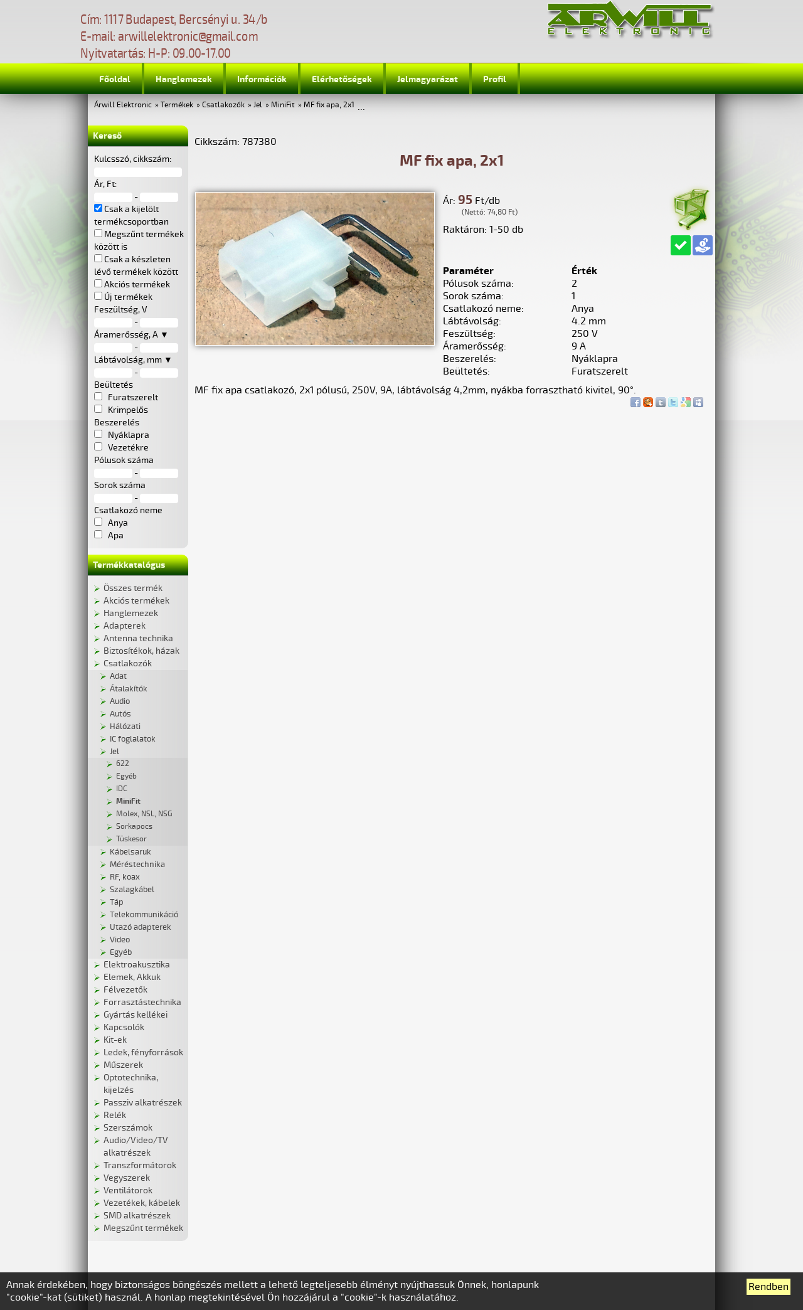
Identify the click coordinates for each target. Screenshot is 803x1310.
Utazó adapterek (140, 927)
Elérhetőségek (342, 79)
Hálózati (125, 727)
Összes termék (133, 588)
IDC (121, 789)
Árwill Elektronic (123, 105)
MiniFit (283, 105)
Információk (262, 79)
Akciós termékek (136, 600)
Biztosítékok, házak (141, 651)
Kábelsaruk (130, 852)
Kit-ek (115, 1040)
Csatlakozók (223, 105)
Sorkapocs (134, 826)
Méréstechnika (137, 865)
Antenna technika (138, 638)
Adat (118, 676)
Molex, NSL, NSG (144, 814)
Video (120, 940)
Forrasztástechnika (142, 1002)
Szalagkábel (132, 890)
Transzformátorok (140, 1165)
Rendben (768, 1287)
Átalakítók (128, 689)
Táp (117, 902)
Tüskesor (131, 839)
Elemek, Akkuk (132, 977)
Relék (115, 1115)
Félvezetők (125, 989)
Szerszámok (128, 1127)
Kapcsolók (124, 1027)
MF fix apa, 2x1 (329, 105)
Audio (120, 701)
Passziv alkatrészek (143, 1102)
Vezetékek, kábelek (142, 1203)
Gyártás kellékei (136, 1014)
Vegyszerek (127, 1178)
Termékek (177, 105)
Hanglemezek (184, 79)
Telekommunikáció (144, 915)
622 (122, 764)
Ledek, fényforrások (143, 1052)
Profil (494, 79)
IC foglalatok (133, 739)
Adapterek (125, 625)
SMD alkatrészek (137, 1215)
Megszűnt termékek (143, 1228)
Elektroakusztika (137, 964)
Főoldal (114, 79)
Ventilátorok (128, 1190)
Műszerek (123, 1065)
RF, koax (125, 877)
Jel (257, 105)
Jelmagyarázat (427, 79)
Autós (120, 714)
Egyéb (126, 776)
